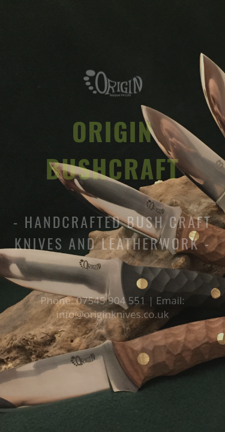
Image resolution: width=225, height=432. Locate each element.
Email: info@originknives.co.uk (120, 307)
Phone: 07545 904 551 (94, 300)
